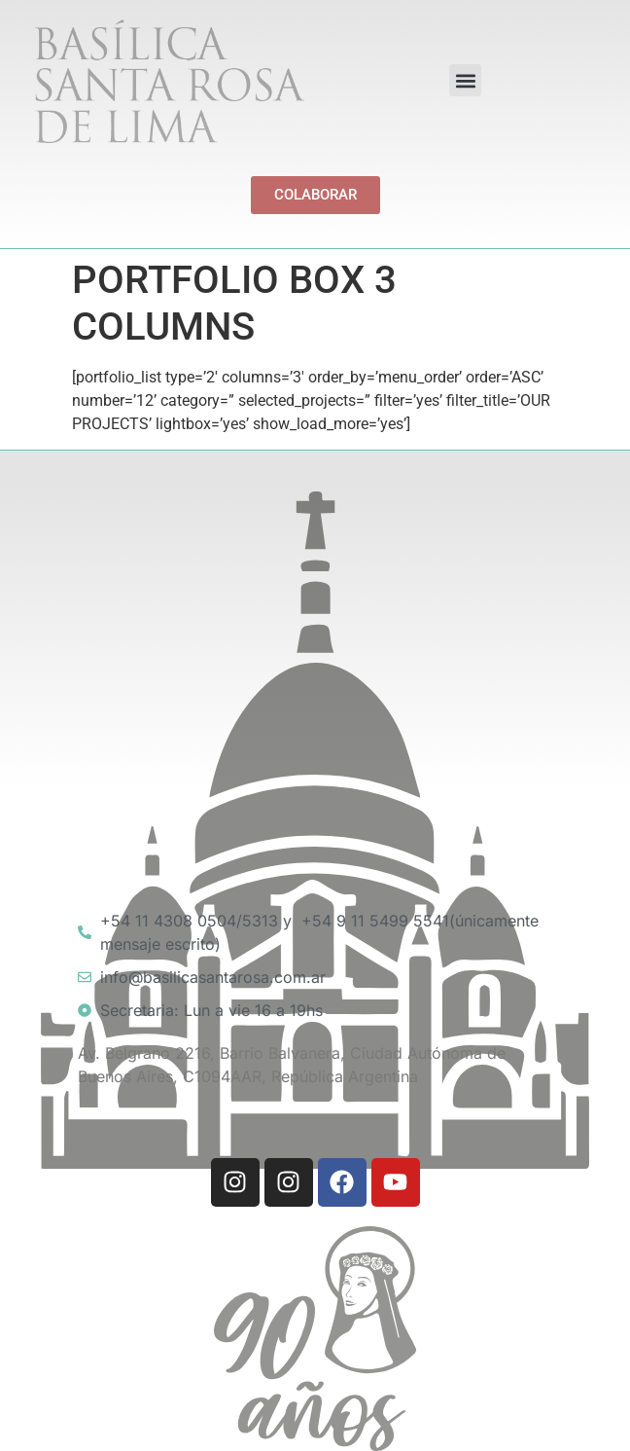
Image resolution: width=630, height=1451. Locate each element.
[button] (465, 80)
